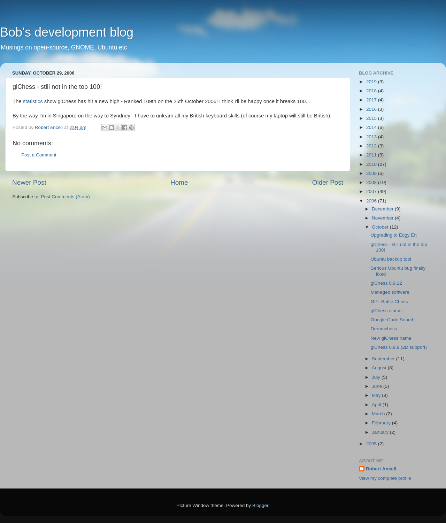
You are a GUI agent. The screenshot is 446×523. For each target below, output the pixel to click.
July (377, 377)
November (383, 218)
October (381, 227)
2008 (372, 182)
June (377, 386)
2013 (372, 136)
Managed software (390, 292)
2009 (372, 173)
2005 (372, 443)
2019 (372, 81)
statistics (33, 101)
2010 (372, 164)
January (381, 432)
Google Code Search (393, 319)
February (382, 422)
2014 (372, 127)
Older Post (327, 182)
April (377, 404)
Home (179, 182)
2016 (372, 109)
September (384, 358)
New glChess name (391, 338)
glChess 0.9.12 (386, 283)
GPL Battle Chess (389, 301)
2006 (372, 200)
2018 (372, 90)
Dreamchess (384, 328)
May (377, 395)
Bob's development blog (66, 32)
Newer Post (29, 182)
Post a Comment (38, 154)
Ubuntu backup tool (391, 259)
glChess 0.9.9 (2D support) (399, 347)
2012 (372, 145)
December (383, 208)
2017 (372, 99)
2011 (372, 154)
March (379, 413)
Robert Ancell (381, 468)
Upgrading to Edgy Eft (394, 235)
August (380, 367)
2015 (372, 118)
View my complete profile (385, 478)
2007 (372, 191)
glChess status (386, 310)
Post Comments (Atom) (65, 196)
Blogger (260, 505)
